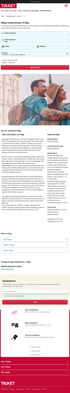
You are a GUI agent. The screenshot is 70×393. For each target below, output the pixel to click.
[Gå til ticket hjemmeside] (8, 5)
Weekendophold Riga (7, 269)
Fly (11, 10)
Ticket (2, 16)
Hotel (15, 10)
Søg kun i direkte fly (8, 62)
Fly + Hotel (4, 10)
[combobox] (36, 35)
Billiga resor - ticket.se (8, 389)
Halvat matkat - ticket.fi (39, 389)
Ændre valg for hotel (8, 60)
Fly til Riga (7, 239)
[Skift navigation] (66, 5)
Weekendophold (45, 10)
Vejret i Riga (8, 250)
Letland (19, 16)
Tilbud (20, 10)
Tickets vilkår (21, 295)
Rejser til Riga (8, 245)
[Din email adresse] (35, 291)
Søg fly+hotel (35, 67)
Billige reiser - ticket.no (23, 389)
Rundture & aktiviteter (31, 10)
